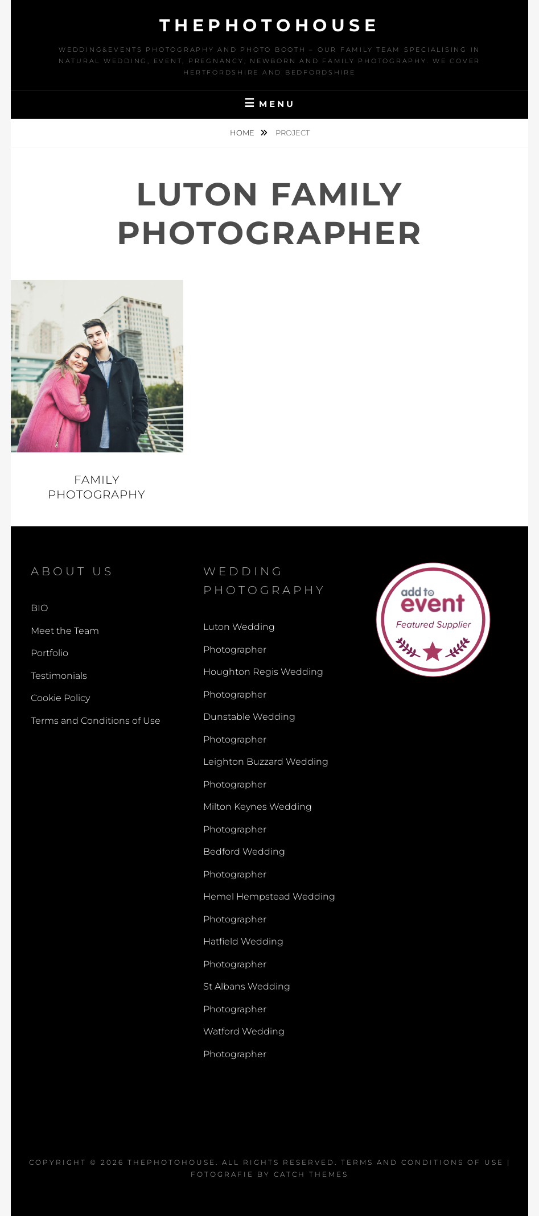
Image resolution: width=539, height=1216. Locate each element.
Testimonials (59, 675)
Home (243, 132)
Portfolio (49, 653)
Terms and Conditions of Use (96, 720)
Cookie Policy (60, 697)
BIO (39, 608)
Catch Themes (311, 1174)
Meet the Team (65, 630)
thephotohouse (269, 25)
